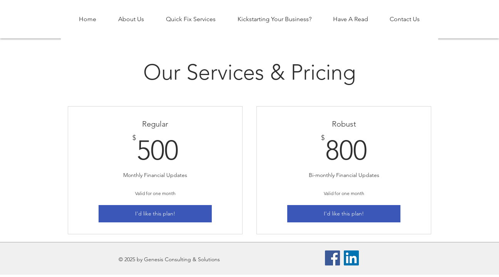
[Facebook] (332, 257)
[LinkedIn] (351, 257)
